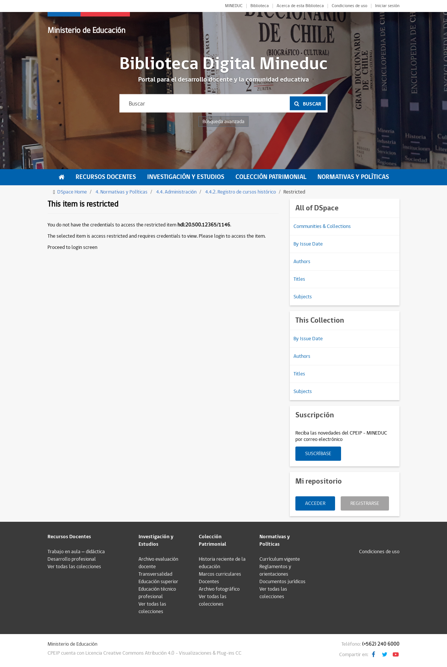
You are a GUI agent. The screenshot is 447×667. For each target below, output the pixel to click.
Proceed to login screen (72, 247)
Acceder (315, 503)
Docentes (209, 581)
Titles (299, 279)
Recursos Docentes (106, 177)
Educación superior (158, 581)
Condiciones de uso (349, 6)
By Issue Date (308, 244)
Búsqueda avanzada (223, 121)
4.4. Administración (176, 192)
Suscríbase (318, 453)
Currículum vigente (279, 559)
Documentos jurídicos (282, 581)
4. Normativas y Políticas (121, 192)
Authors (302, 261)
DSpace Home (72, 192)
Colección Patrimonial (270, 177)
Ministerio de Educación (86, 30)
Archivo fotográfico (219, 589)
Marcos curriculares (220, 574)
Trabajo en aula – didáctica (76, 551)
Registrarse (364, 503)
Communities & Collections (322, 226)
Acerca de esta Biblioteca (300, 6)
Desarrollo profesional (72, 559)
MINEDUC (234, 6)
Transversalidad (155, 574)
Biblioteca (259, 6)
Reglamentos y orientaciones (275, 570)
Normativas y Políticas (353, 177)
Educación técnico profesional (157, 592)
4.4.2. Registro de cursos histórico (240, 192)
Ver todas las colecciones (74, 566)
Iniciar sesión (387, 6)
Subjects (303, 297)
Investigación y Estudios (185, 177)
